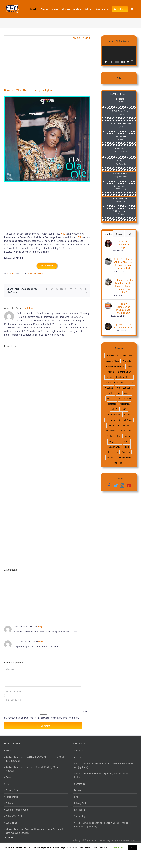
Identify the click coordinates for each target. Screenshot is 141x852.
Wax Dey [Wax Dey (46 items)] (111, 457)
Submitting (11, 822)
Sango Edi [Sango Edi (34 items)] (113, 441)
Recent (119, 233)
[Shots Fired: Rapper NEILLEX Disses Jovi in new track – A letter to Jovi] (108, 259)
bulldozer (10, 273)
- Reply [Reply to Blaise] (39, 626)
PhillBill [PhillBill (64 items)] (126, 425)
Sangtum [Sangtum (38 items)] (125, 441)
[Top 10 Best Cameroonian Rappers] (108, 241)
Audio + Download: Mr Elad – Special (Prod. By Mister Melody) (32, 769)
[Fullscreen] (132, 61)
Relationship (12, 796)
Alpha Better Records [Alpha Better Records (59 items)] (115, 366)
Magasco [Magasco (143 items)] (112, 403)
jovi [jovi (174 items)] (118, 393)
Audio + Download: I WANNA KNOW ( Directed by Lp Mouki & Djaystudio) (35, 759)
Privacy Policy (13, 790)
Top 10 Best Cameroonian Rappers (123, 244)
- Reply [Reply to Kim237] (40, 641)
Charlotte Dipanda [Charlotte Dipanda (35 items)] (124, 377)
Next (85, 37)
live (8, 783)
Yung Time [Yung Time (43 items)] (119, 462)
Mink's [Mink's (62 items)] (123, 409)
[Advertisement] (47, 68)
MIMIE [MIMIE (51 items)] (114, 409)
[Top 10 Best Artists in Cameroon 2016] (108, 324)
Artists (9, 750)
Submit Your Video (15, 816)
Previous (76, 37)
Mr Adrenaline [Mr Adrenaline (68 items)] (114, 414)
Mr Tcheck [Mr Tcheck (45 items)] (110, 419)
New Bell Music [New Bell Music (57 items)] (125, 419)
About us (78, 750)
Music (30, 273)
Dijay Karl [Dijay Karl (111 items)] (109, 387)
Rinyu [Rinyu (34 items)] (118, 436)
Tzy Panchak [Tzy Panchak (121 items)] (113, 452)
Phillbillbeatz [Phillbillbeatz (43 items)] (112, 430)
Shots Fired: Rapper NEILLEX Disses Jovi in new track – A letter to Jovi (123, 264)
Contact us (79, 783)
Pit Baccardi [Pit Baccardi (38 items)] (126, 430)
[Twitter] (115, 485)
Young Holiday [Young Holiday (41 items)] (124, 457)
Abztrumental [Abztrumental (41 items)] (112, 355)
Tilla (80, 237)
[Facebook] (109, 485)
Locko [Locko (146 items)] (117, 398)
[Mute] (128, 61)
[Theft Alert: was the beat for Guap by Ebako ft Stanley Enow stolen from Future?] (108, 280)
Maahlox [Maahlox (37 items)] (127, 398)
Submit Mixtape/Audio (17, 809)
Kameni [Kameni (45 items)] (127, 393)
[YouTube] (129, 485)
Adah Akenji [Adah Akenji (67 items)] (126, 355)
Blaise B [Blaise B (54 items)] (110, 371)
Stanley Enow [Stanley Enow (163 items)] (114, 446)
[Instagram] (122, 485)
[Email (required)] (42, 699)
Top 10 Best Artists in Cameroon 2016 (123, 326)
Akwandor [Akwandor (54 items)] (127, 361)
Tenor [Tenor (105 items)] (126, 446)
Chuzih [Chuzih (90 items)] (108, 382)
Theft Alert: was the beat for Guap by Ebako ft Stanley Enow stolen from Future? (123, 286)
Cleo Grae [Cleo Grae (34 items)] (118, 382)
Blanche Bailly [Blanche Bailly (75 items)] (124, 371)
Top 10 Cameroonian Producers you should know (123, 308)
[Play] (106, 61)
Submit (9, 803)
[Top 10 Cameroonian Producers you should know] (108, 304)
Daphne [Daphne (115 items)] (130, 382)
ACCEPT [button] (132, 847)
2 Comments (38, 273)
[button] (132, 9)
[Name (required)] (42, 691)
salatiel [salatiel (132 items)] (128, 436)
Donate (9, 777)
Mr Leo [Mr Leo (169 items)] (127, 414)
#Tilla (64, 233)
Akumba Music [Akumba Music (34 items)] (112, 361)
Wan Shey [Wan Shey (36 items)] (126, 452)
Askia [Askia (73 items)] (130, 366)
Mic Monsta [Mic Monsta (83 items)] (125, 403)
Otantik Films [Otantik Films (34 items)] (114, 425)
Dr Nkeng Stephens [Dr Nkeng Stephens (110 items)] (124, 387)
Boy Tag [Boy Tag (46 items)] (109, 377)
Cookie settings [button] (117, 847)
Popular (108, 233)
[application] (119, 55)
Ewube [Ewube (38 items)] (110, 393)
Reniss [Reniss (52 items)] (109, 436)
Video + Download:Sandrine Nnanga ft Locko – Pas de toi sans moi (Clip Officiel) (34, 831)
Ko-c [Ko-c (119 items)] (109, 398)
